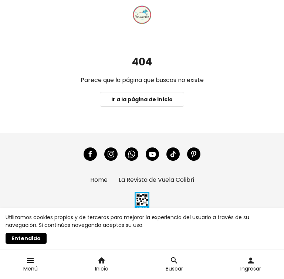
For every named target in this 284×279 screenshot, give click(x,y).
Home (99, 180)
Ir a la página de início (142, 99)
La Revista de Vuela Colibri (156, 180)
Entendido (26, 238)
